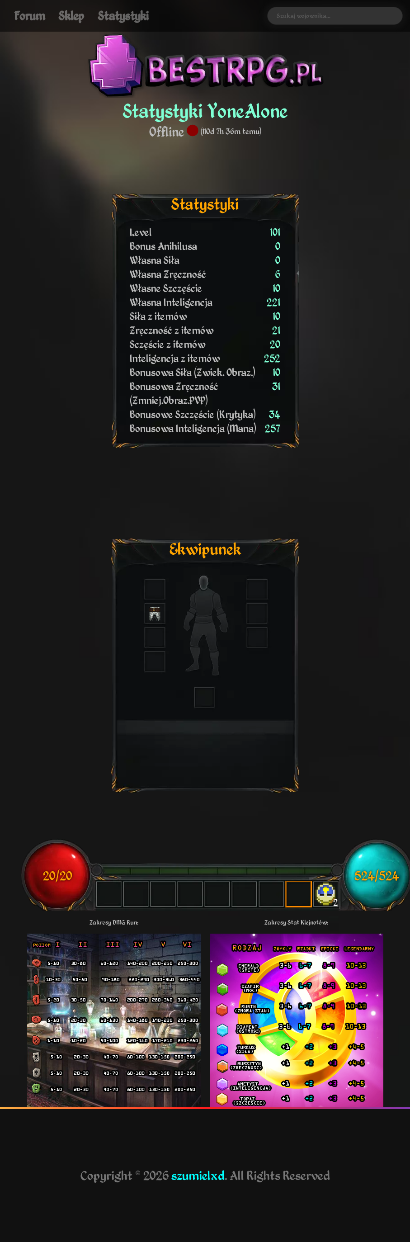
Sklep (71, 15)
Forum (29, 15)
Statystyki (123, 15)
